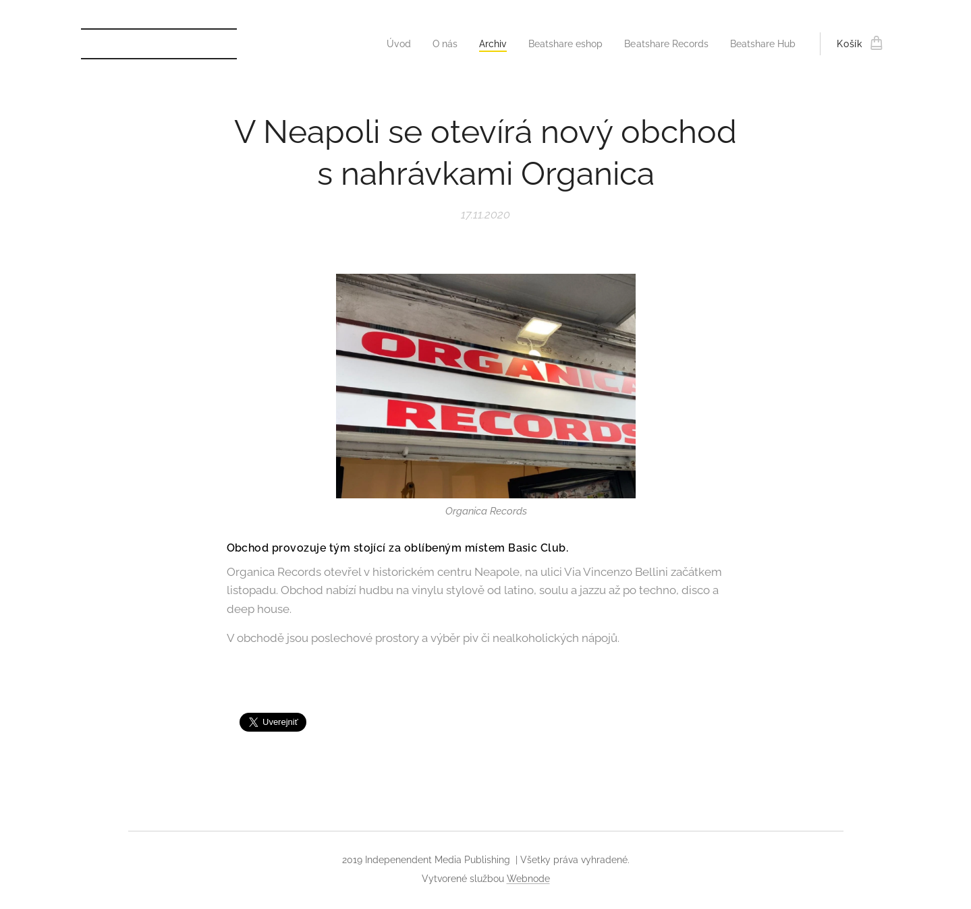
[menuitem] (376, 44)
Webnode (528, 878)
